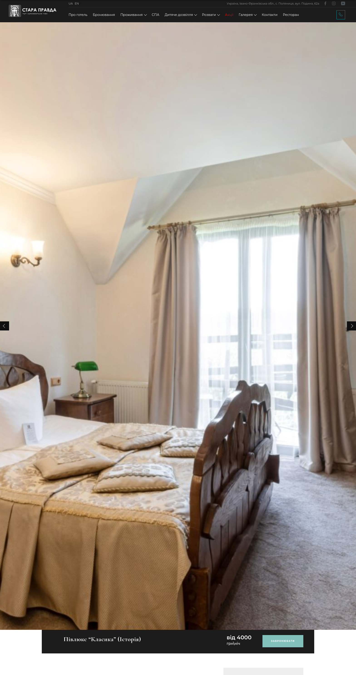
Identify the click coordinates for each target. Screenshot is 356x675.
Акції (229, 15)
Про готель (78, 15)
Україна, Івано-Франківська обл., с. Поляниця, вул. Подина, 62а (273, 3)
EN (77, 3)
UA (71, 3)
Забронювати (283, 641)
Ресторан (291, 15)
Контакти (269, 15)
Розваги (209, 15)
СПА (155, 15)
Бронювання (104, 15)
